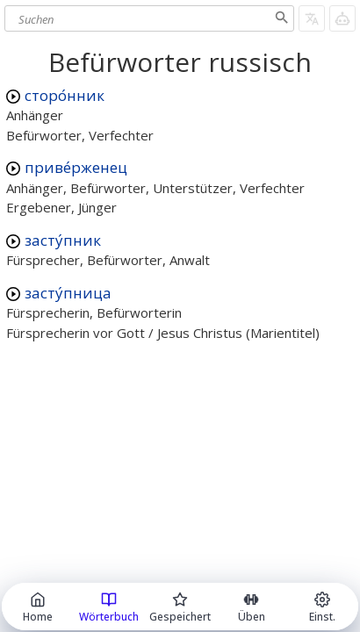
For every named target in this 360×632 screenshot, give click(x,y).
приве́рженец (76, 167)
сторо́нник (64, 95)
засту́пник (63, 240)
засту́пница (68, 293)
